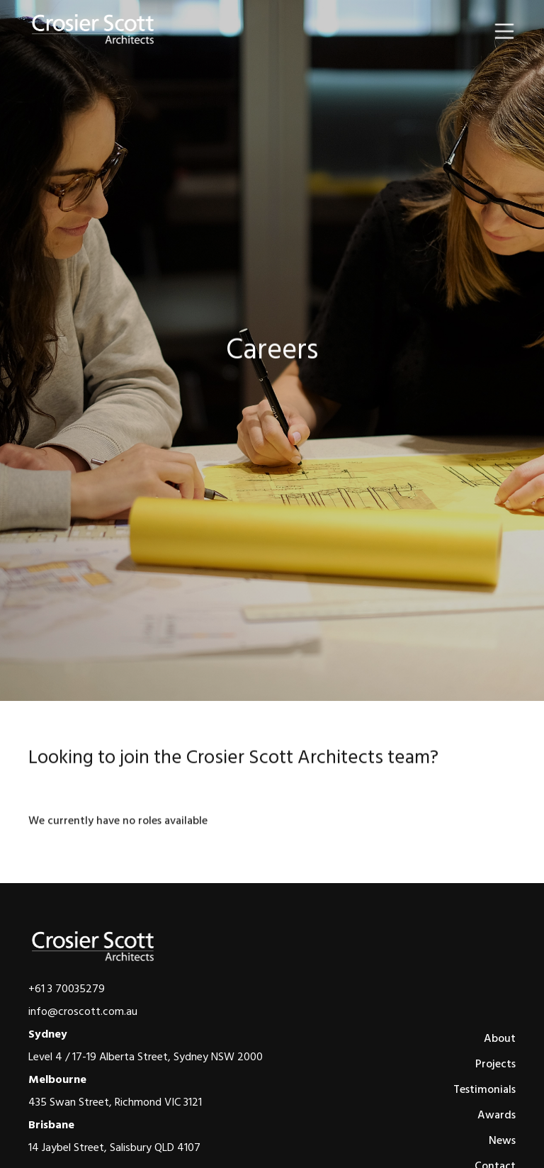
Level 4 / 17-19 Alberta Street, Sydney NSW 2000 (145, 1057)
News (502, 1140)
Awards (496, 1115)
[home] (93, 30)
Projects (495, 1064)
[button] (504, 31)
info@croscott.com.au (82, 1011)
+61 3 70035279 (66, 988)
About (500, 1038)
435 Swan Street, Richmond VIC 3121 (115, 1102)
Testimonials (484, 1089)
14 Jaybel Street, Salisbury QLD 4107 (114, 1147)
